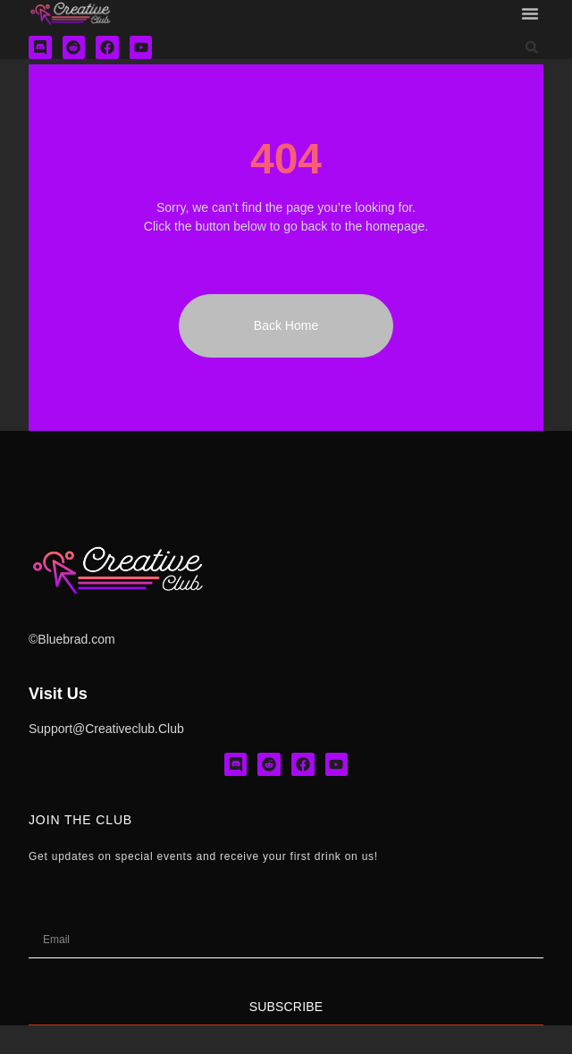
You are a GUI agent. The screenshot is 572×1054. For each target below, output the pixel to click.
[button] (530, 13)
